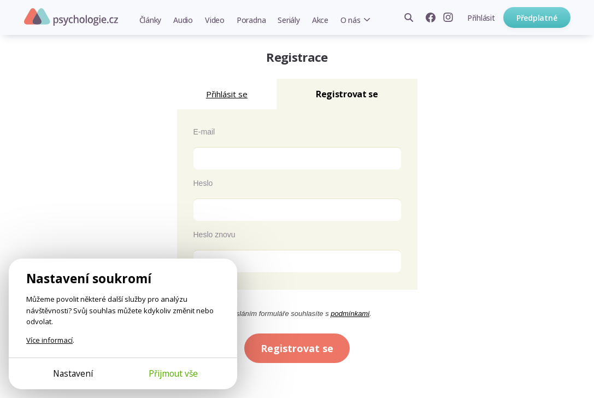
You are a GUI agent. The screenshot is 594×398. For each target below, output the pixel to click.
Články (150, 20)
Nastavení (73, 373)
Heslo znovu (214, 234)
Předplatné (536, 18)
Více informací (49, 340)
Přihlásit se (227, 94)
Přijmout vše (173, 373)
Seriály (288, 20)
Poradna (251, 20)
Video (215, 20)
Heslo (203, 183)
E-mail (204, 131)
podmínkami (350, 313)
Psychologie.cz (71, 17)
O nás (350, 20)
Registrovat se (297, 348)
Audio (183, 20)
